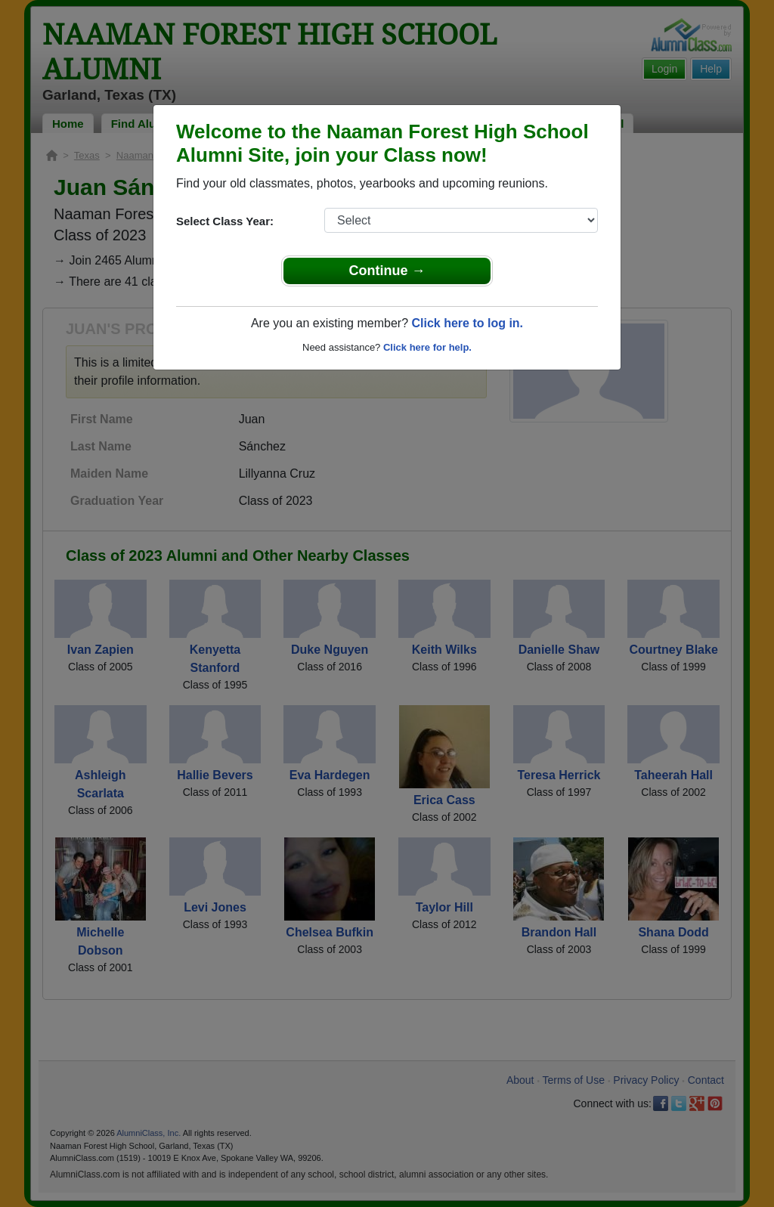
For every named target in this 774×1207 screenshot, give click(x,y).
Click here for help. (427, 347)
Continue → (387, 270)
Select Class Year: (225, 221)
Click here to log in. (467, 323)
